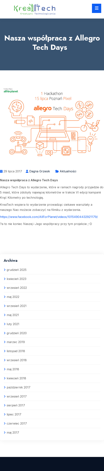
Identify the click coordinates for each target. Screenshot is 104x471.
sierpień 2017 (16, 405)
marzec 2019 (16, 342)
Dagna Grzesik (39, 171)
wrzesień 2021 (17, 306)
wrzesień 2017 (17, 396)
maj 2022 (13, 297)
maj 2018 (13, 369)
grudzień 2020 (17, 333)
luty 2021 (13, 324)
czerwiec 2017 (17, 423)
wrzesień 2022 (17, 288)
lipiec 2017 (14, 414)
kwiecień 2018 (16, 378)
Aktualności (68, 171)
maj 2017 (13, 432)
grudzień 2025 (17, 270)
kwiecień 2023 (16, 279)
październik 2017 (18, 387)
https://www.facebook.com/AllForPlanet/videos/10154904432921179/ (49, 217)
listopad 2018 (16, 351)
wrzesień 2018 (17, 360)
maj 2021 (13, 315)
